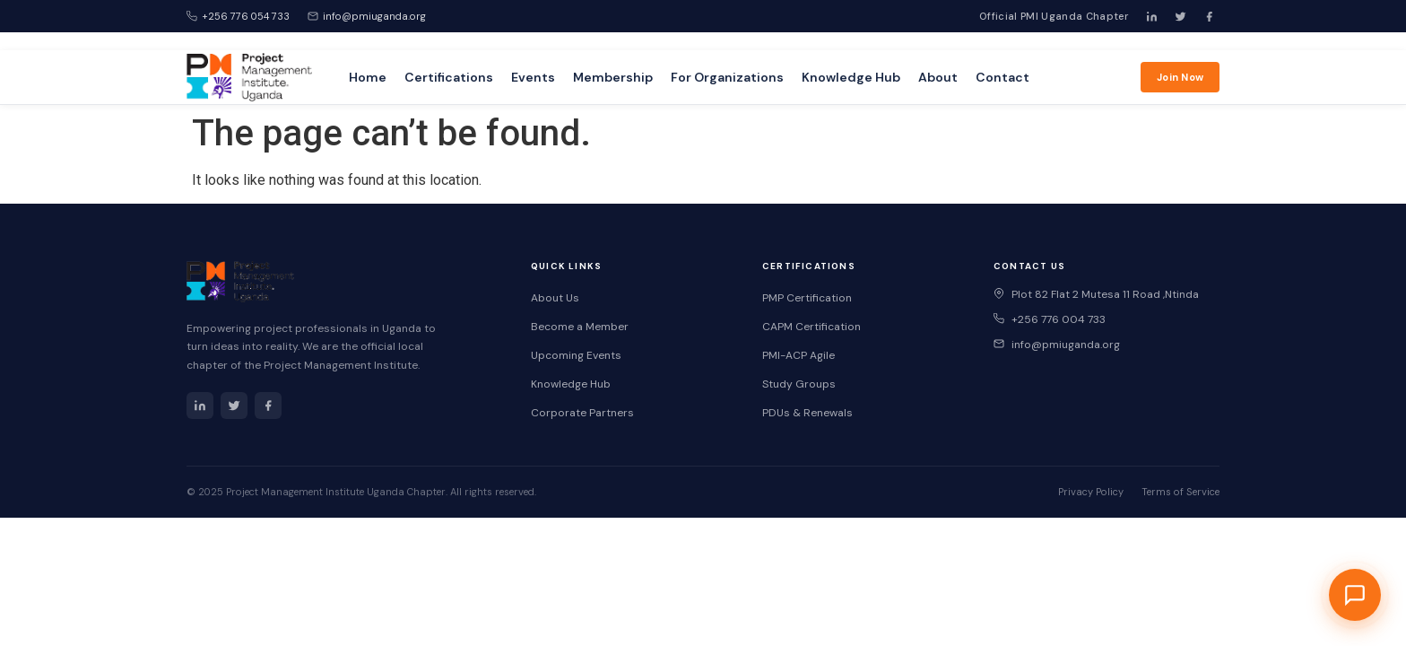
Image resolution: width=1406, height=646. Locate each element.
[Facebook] (1208, 16)
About (938, 77)
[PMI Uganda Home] (249, 76)
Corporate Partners (582, 413)
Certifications (448, 77)
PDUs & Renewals (807, 413)
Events (533, 77)
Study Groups (799, 384)
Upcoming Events (576, 355)
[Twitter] (1180, 16)
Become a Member (580, 326)
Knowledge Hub (851, 77)
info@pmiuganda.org (367, 16)
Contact (1002, 77)
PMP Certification (807, 298)
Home (367, 77)
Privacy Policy (1091, 491)
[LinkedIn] (1151, 16)
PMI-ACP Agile (798, 355)
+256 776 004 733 (1050, 319)
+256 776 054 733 (238, 16)
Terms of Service (1180, 491)
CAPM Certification (811, 326)
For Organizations (727, 77)
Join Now (1180, 77)
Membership (613, 77)
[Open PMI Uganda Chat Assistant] (1355, 595)
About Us (555, 298)
